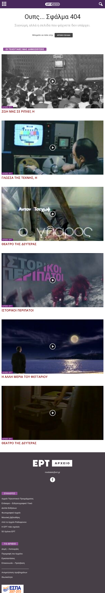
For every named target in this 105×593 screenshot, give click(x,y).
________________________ (15, 568)
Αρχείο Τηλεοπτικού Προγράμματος (17, 498)
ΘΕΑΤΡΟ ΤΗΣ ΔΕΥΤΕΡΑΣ (19, 244)
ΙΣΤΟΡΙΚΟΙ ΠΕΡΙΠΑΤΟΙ (18, 310)
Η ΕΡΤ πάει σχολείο (10, 527)
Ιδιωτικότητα (7, 577)
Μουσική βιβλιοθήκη (11, 517)
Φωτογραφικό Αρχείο (11, 513)
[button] (100, 4)
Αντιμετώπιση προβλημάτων (14, 572)
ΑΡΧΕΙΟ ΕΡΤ (7, 107)
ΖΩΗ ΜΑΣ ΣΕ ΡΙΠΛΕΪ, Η (18, 111)
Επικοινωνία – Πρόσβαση (13, 563)
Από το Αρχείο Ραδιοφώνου (14, 522)
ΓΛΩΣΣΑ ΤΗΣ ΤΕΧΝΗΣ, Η (19, 178)
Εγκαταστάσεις (8, 558)
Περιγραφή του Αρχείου (12, 554)
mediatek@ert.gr (52, 472)
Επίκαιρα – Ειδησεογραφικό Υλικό (17, 503)
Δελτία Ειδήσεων (9, 508)
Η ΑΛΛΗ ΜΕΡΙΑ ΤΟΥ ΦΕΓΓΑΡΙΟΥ (25, 377)
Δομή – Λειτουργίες (10, 549)
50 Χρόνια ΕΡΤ (8, 531)
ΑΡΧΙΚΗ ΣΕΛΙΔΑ (63, 35)
